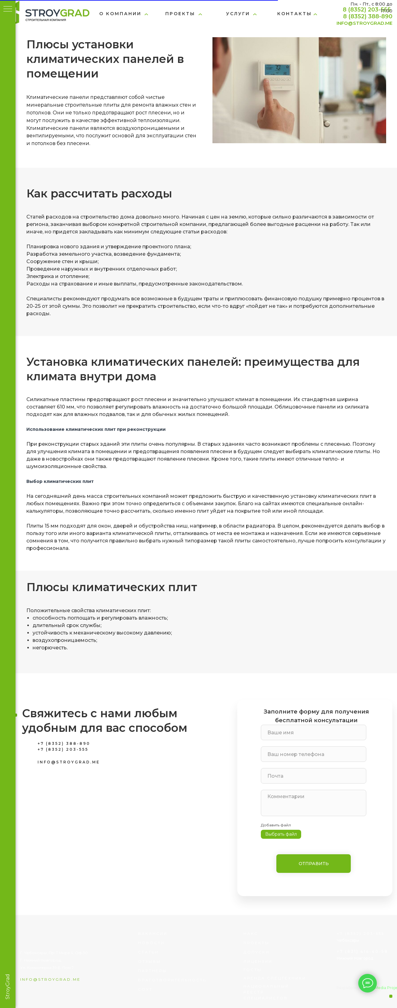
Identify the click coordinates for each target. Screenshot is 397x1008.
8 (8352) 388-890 (367, 16)
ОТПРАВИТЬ (314, 863)
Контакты (294, 13)
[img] (47, 14)
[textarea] (313, 803)
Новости (151, 942)
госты (252, 969)
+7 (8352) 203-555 (63, 749)
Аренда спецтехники (274, 978)
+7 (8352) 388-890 (64, 743)
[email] (313, 776)
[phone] (313, 754)
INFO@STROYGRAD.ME (364, 23)
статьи (148, 952)
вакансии (152, 933)
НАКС (250, 933)
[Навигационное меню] (7, 9)
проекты (180, 13)
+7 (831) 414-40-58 (362, 951)
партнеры (152, 970)
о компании (120, 13)
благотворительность (172, 980)
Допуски (256, 952)
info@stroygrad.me (50, 979)
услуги (238, 13)
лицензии (257, 961)
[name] (313, 732)
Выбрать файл (281, 834)
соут (145, 989)
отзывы (149, 961)
